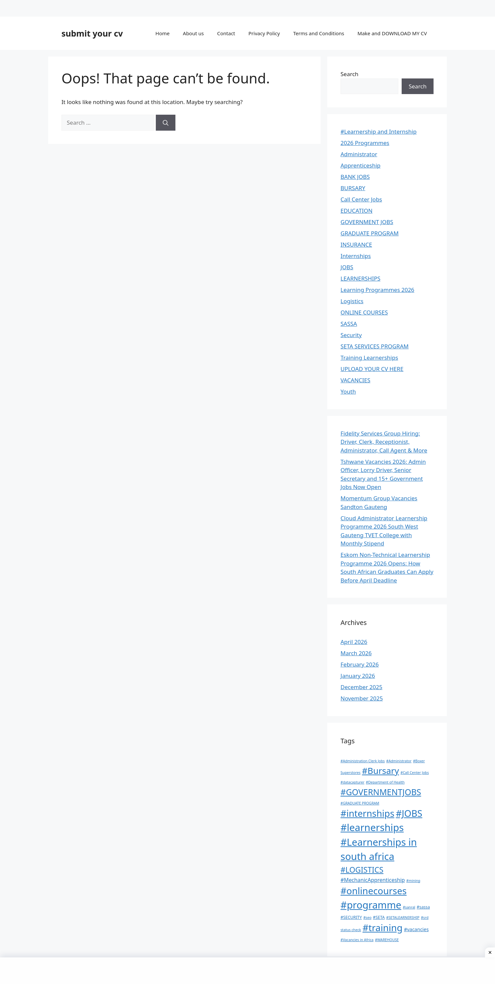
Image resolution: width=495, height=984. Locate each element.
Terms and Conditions (318, 33)
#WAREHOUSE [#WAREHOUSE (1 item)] (387, 939)
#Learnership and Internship (379, 131)
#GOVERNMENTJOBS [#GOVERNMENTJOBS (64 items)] (381, 792)
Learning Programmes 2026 (377, 290)
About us (193, 33)
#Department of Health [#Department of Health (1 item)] (385, 782)
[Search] (165, 123)
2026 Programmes (365, 143)
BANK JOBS (355, 177)
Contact (226, 33)
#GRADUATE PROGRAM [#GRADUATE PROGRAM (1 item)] (360, 803)
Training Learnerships (369, 357)
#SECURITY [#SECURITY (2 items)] (351, 917)
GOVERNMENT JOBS (367, 222)
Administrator (359, 154)
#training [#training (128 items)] (382, 927)
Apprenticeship (360, 165)
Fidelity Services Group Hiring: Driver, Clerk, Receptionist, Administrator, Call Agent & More (384, 442)
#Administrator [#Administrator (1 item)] (399, 761)
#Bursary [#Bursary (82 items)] (380, 771)
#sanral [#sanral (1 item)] (409, 907)
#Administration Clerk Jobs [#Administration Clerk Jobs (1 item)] (363, 761)
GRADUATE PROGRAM (370, 233)
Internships (356, 256)
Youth (348, 391)
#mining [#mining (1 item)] (413, 880)
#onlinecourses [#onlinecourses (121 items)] (374, 890)
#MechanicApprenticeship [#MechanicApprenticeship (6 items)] (373, 880)
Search (349, 74)
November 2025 (362, 698)
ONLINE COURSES (364, 312)
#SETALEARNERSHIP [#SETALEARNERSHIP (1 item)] (403, 917)
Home (162, 33)
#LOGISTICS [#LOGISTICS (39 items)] (362, 869)
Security (351, 335)
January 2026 (358, 675)
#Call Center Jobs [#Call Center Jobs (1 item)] (415, 772)
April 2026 (354, 642)
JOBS (347, 267)
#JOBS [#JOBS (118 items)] (409, 813)
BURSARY (353, 188)
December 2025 (361, 687)
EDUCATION (356, 210)
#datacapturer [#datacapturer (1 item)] (352, 782)
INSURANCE (356, 244)
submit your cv (92, 33)
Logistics (352, 301)
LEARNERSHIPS (360, 278)
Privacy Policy (264, 33)
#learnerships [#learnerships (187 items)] (372, 827)
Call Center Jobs (361, 199)
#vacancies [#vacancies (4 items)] (416, 929)
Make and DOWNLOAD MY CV (392, 33)
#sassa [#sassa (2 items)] (423, 907)
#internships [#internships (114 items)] (367, 813)
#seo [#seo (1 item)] (367, 917)
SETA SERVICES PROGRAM (375, 346)
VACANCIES (355, 380)
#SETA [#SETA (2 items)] (379, 917)
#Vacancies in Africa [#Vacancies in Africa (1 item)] (357, 939)
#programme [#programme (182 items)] (371, 905)
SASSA (349, 323)
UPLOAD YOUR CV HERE (372, 369)
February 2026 (360, 664)
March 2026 (356, 653)
